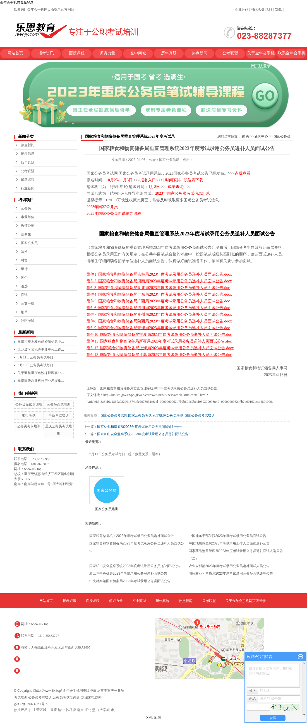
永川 (114, 710)
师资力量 (107, 53)
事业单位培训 (59, 415)
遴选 (24, 286)
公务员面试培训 (58, 404)
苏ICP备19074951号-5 (30, 704)
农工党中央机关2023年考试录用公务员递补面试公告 (128, 573)
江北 (88, 710)
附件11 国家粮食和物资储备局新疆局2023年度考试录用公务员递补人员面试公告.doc (159, 341)
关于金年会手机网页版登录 (261, 55)
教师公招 (27, 226)
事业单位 (27, 217)
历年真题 (169, 53)
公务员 (26, 208)
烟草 (24, 312)
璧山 (96, 710)
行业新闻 (27, 188)
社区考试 (27, 321)
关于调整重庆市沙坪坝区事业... (41, 373)
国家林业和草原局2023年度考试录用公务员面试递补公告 (139, 427)
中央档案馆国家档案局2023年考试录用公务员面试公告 (130, 581)
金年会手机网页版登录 (16, 2)
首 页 (245, 136)
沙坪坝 (71, 710)
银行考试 (28, 415)
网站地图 (257, 9)
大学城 (105, 710)
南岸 (80, 710)
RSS (269, 9)
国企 (24, 277)
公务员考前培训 (28, 426)
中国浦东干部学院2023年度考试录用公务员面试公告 (228, 536)
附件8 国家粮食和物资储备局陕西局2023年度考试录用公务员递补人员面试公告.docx (159, 321)
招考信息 (27, 154)
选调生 (26, 234)
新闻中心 (261, 136)
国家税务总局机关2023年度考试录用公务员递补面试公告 (131, 536)
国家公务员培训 (106, 509)
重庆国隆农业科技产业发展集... (41, 381)
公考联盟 (230, 53)
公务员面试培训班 (28, 404)
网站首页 (15, 53)
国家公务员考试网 (113, 415)
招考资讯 (46, 53)
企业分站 (241, 9)
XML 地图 (153, 718)
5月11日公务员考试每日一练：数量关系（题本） (125, 454)
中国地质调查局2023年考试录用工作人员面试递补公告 (229, 543)
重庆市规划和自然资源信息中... (41, 342)
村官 (24, 260)
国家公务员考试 (140, 415)
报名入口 (148, 180)
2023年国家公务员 (102, 207)
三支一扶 (27, 303)
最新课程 (27, 180)
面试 (24, 295)
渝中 (62, 710)
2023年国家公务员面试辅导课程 (114, 213)
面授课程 (77, 53)
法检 (24, 252)
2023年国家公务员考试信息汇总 (182, 193)
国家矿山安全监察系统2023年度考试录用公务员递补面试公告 (142, 434)
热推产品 (20, 710)
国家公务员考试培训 (199, 415)
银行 (24, 269)
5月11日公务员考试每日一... (38, 357)
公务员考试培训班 (66, 697)
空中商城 (138, 53)
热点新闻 (199, 53)
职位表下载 (193, 180)
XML (278, 9)
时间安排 (173, 180)
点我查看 (242, 173)
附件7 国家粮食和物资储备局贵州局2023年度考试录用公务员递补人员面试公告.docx (159, 314)
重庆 (54, 710)
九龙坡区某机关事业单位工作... (41, 349)
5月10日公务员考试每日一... (38, 365)
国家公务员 (29, 243)
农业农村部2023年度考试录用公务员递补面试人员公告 (229, 566)
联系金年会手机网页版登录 (291, 55)
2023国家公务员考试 (168, 415)
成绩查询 (175, 187)
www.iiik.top (40, 624)
